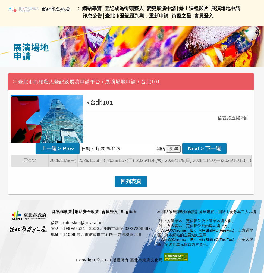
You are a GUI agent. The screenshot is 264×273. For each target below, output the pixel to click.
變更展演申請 (161, 8)
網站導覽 (92, 8)
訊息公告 (92, 15)
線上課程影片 (193, 8)
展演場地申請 (225, 8)
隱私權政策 (62, 211)
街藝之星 (181, 15)
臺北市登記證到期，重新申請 (137, 15)
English (128, 211)
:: (79, 8)
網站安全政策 (87, 211)
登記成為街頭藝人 (124, 8)
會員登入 (203, 15)
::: (15, 81)
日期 (85, 148)
